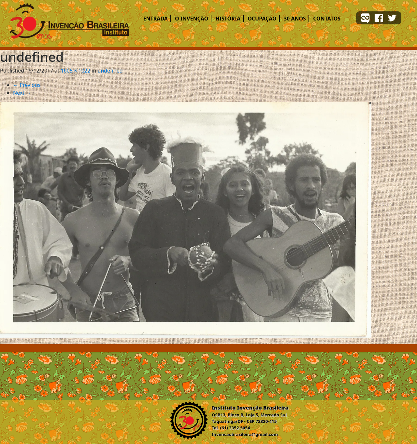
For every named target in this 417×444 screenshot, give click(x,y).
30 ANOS (295, 18)
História (227, 18)
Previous (26, 84)
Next (22, 92)
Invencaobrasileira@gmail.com (245, 434)
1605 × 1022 (75, 70)
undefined (110, 70)
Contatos (326, 18)
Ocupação (262, 18)
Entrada (155, 18)
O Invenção (191, 18)
